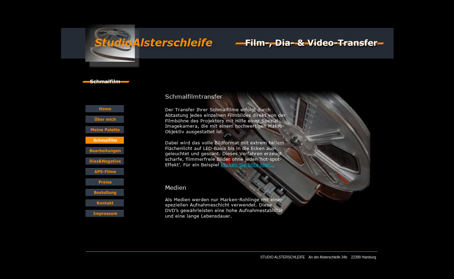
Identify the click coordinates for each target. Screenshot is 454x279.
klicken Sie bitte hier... (248, 164)
